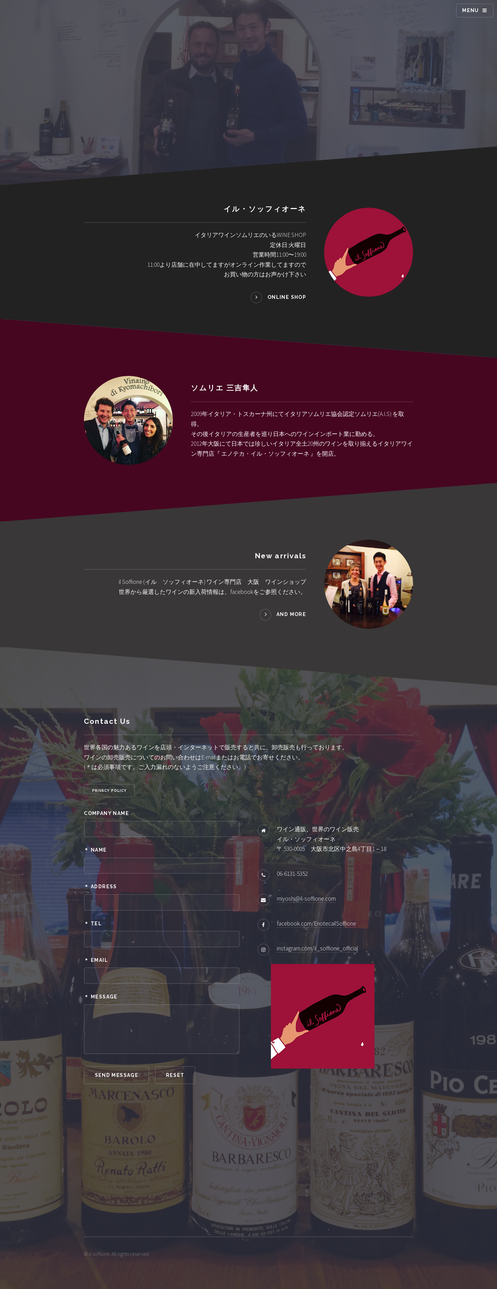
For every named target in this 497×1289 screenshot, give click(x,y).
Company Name (106, 813)
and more (291, 614)
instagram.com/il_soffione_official (317, 948)
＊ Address (100, 886)
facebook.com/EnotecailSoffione (316, 923)
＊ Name (95, 850)
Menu (470, 10)
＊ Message (100, 996)
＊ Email (96, 960)
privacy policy (109, 790)
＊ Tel (93, 923)
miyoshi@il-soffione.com (306, 898)
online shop (286, 297)
